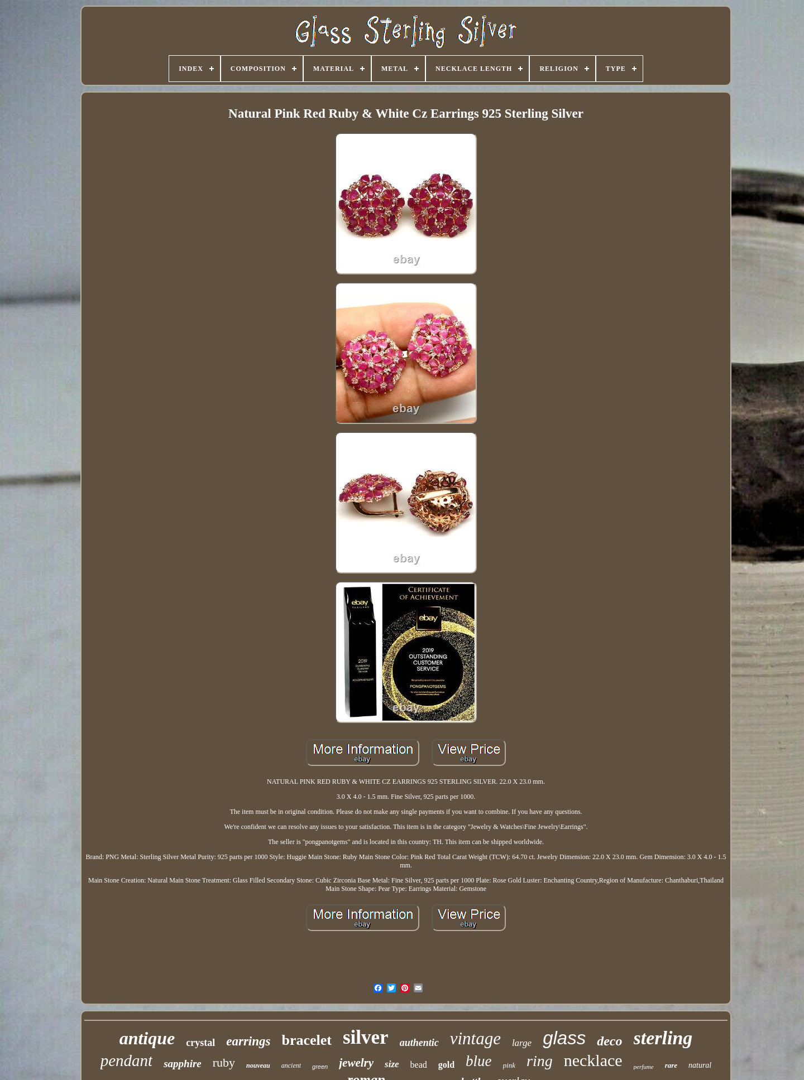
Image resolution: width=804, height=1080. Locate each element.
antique (147, 1038)
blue (479, 1061)
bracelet (306, 1040)
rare (671, 1065)
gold (446, 1064)
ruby (224, 1062)
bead (418, 1064)
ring (540, 1060)
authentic (419, 1042)
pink (509, 1065)
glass (564, 1038)
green (320, 1066)
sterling (663, 1038)
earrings (248, 1041)
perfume (644, 1066)
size (392, 1064)
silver (366, 1037)
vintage (475, 1038)
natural (699, 1065)
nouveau (258, 1065)
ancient (291, 1065)
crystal (200, 1042)
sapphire (183, 1063)
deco (609, 1041)
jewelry (356, 1062)
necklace (593, 1060)
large (522, 1043)
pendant (126, 1060)
